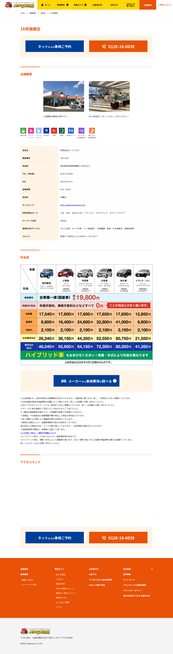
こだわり (60, 579)
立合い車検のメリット (65, 588)
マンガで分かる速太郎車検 (100, 579)
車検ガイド (78, 4)
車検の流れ (60, 583)
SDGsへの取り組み (131, 4)
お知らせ (114, 4)
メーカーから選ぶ (29, 584)
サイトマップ (129, 579)
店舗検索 (33, 13)
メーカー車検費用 (90, 381)
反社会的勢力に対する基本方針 (136, 595)
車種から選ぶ (27, 580)
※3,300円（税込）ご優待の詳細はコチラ (38, 432)
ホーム (47, 4)
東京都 (43, 13)
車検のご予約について (65, 593)
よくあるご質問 (62, 602)
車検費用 (24, 574)
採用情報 (127, 574)
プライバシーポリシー (132, 590)
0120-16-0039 (66, 173)
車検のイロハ (61, 597)
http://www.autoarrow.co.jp (72, 205)
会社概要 (127, 569)
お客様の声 (97, 4)
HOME (22, 13)
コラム (59, 607)
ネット (54, 46)
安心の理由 (60, 574)
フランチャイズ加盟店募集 (134, 585)
